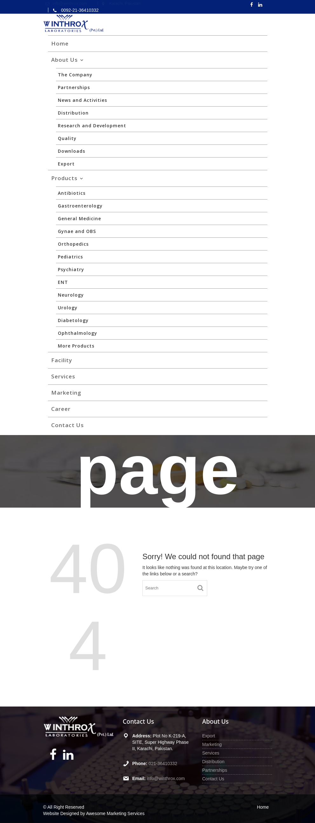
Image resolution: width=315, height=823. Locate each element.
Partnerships (74, 87)
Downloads (71, 151)
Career (61, 408)
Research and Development (92, 126)
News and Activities (82, 100)
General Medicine (79, 218)
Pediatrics (70, 257)
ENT (63, 282)
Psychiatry (71, 269)
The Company (75, 75)
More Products (76, 346)
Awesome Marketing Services (115, 813)
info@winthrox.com (165, 778)
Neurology (71, 295)
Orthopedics (73, 244)
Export (66, 164)
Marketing (66, 392)
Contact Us (67, 425)
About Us (64, 59)
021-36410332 (162, 763)
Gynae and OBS (77, 231)
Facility (61, 360)
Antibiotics (72, 193)
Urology (68, 308)
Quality (67, 138)
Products (64, 178)
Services (63, 376)
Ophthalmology (77, 333)
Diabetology (73, 320)
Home (60, 43)
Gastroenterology (80, 206)
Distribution (73, 113)
